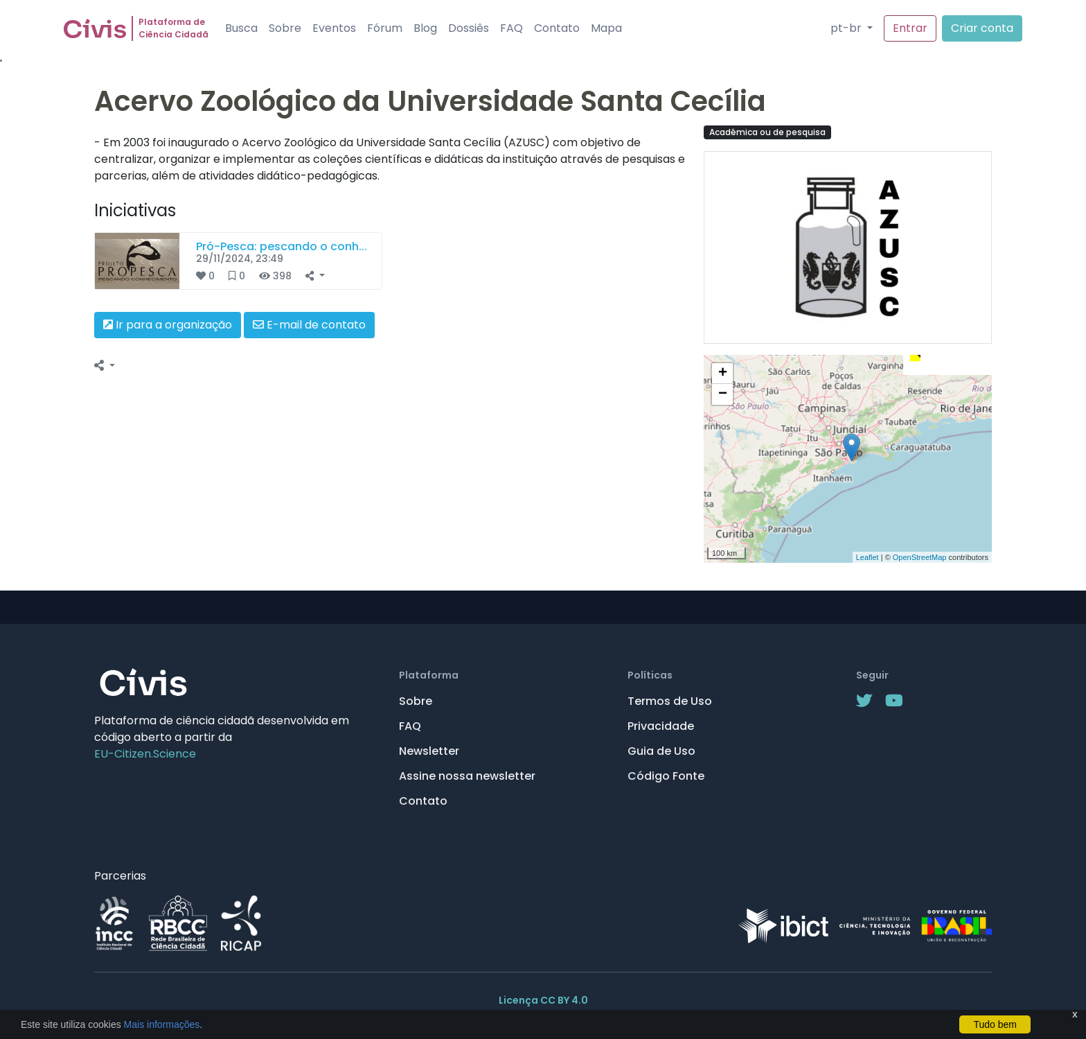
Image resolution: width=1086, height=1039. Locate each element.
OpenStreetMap (920, 557)
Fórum (384, 28)
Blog (425, 28)
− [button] (722, 394)
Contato (557, 28)
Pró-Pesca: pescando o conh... (281, 246)
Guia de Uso (661, 751)
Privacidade (660, 726)
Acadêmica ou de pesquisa (767, 132)
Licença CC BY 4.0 (543, 1000)
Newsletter (429, 751)
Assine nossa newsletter (467, 776)
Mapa (606, 28)
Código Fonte (665, 776)
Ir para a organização (167, 325)
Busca (241, 28)
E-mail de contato (309, 325)
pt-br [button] (847, 28)
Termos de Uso (669, 701)
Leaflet (867, 557)
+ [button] (722, 373)
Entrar (910, 28)
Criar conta (982, 28)
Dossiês (468, 28)
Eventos (334, 28)
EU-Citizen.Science (145, 754)
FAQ (511, 28)
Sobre (285, 28)
